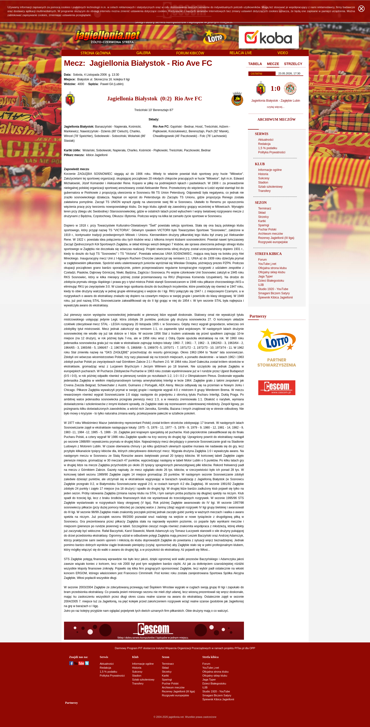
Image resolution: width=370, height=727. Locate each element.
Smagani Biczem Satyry (274, 293)
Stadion (263, 182)
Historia (263, 174)
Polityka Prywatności (271, 152)
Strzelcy (263, 217)
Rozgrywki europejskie (273, 242)
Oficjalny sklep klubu (271, 272)
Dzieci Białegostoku (271, 280)
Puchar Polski (267, 229)
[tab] (255, 64)
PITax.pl (239, 648)
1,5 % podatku (267, 148)
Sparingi (263, 225)
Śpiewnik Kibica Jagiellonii (275, 297)
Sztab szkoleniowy (270, 186)
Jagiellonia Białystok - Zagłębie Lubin (275, 100)
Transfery (264, 191)
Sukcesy (263, 178)
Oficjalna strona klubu (272, 268)
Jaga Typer (265, 276)
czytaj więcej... (275, 106)
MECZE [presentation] (273, 64)
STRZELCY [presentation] (293, 64)
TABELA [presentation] (255, 64)
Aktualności (265, 139)
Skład (262, 212)
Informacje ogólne (270, 170)
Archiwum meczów (270, 233)
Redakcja (264, 144)
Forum (262, 259)
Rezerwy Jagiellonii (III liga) (276, 238)
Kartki (262, 221)
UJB (261, 285)
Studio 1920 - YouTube (273, 289)
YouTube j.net (267, 264)
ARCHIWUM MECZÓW (277, 119)
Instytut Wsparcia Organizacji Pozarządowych (183, 648)
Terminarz (264, 208)
